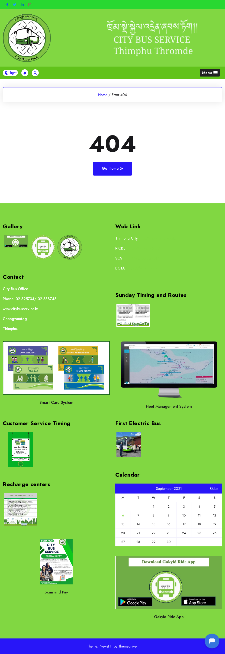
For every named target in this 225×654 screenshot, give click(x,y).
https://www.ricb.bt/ (143, 248)
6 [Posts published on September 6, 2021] (123, 515)
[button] (210, 73)
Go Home (112, 168)
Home (102, 94)
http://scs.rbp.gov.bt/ (141, 258)
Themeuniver (128, 646)
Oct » (214, 488)
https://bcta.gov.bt (142, 268)
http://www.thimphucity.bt (159, 238)
